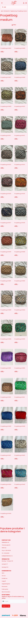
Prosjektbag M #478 (19, 222)
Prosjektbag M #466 (19, 48)
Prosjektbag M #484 (19, 310)
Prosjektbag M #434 (6, 484)
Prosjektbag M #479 (6, 252)
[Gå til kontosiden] (24, 3)
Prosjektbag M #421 (19, 397)
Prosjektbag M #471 (6, 135)
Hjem (2, 11)
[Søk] (14, 7)
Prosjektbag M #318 (6, 368)
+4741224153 (6, 553)
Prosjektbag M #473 (6, 164)
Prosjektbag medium (22, 11)
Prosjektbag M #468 (19, 77)
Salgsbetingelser (6, 583)
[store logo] (14, 3)
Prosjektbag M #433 (19, 455)
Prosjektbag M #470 (19, 106)
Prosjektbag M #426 (6, 426)
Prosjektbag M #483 (6, 310)
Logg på (4, 581)
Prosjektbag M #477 (6, 222)
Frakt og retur (5, 589)
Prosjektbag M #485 (6, 339)
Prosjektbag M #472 (19, 135)
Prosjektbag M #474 (19, 164)
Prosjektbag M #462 (6, 48)
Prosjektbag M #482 (19, 281)
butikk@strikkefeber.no (7, 555)
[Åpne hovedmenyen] (2, 3)
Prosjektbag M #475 (6, 193)
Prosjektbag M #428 (19, 426)
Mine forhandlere (6, 592)
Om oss (4, 575)
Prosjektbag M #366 (19, 368)
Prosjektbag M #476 (19, 193)
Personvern (4, 586)
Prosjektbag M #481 (6, 281)
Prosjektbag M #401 (6, 397)
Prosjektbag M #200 (19, 339)
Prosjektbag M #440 (19, 484)
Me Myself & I (7, 11)
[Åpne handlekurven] (26, 3)
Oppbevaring (14, 11)
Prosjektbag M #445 (6, 513)
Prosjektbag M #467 (6, 77)
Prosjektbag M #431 (6, 455)
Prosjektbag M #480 (19, 252)
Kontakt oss (4, 578)
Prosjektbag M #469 (6, 106)
